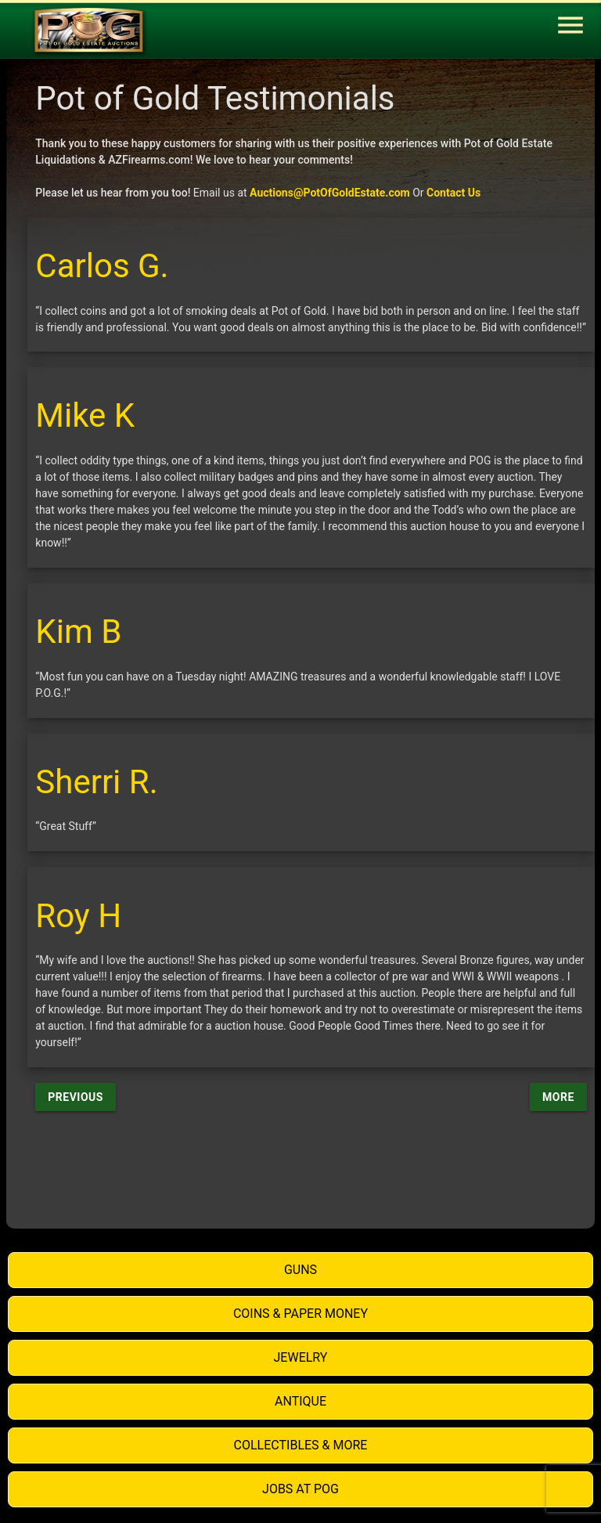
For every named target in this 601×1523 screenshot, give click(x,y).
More (558, 1097)
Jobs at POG (300, 1488)
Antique (300, 1401)
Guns (300, 1269)
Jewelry (301, 1357)
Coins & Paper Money (300, 1313)
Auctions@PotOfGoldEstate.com (330, 192)
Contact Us (453, 192)
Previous (75, 1097)
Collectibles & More (301, 1445)
